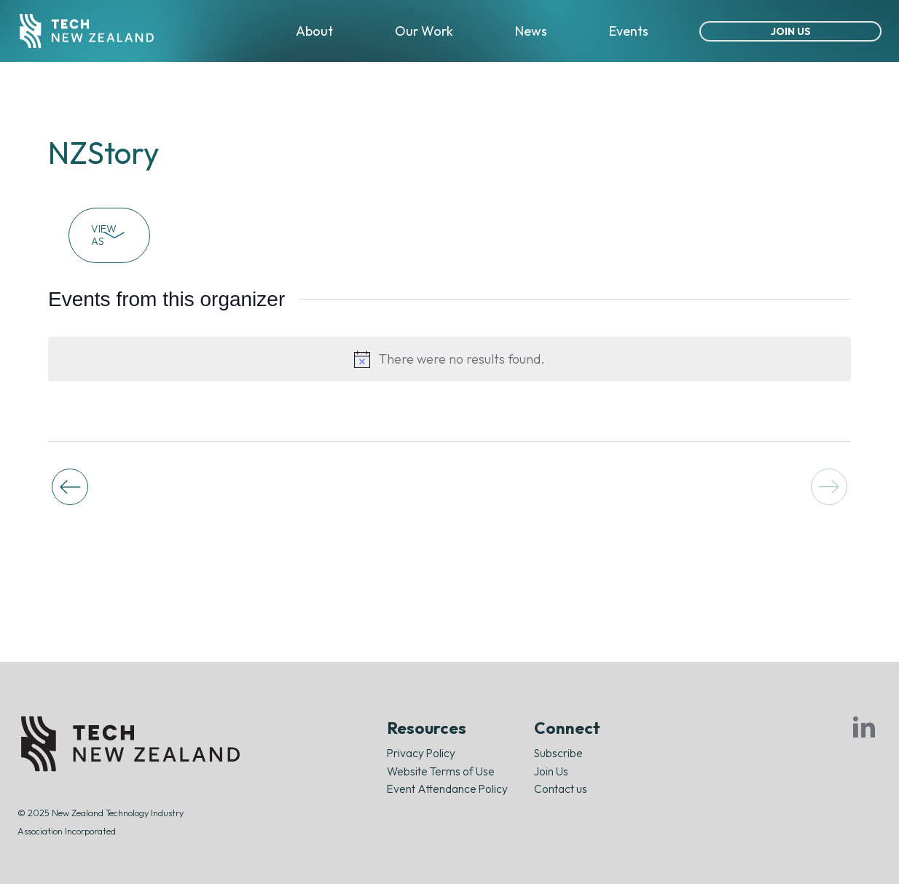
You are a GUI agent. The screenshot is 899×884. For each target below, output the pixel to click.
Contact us (560, 788)
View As (109, 235)
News (531, 31)
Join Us (791, 31)
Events (628, 31)
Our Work (424, 31)
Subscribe (558, 753)
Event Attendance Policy (447, 788)
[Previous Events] (70, 487)
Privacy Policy (421, 753)
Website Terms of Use (441, 771)
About (314, 31)
